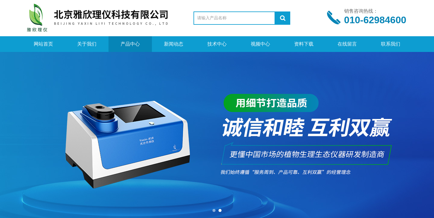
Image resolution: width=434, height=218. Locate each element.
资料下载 (303, 43)
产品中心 (130, 43)
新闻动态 (173, 43)
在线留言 (347, 43)
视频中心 (260, 43)
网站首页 (43, 43)
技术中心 (217, 43)
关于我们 (86, 43)
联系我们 (390, 43)
